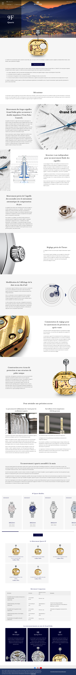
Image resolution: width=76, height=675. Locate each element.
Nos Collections (11, 7)
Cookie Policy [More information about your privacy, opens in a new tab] (33, 673)
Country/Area (10, 1)
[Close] (74, 671)
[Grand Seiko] (38, 3)
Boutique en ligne (70, 1)
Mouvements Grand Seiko (18, 7)
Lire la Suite (38, 534)
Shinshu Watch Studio (38, 64)
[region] (38, 672)
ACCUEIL (6, 7)
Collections (10, 4)
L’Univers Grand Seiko (20, 4)
